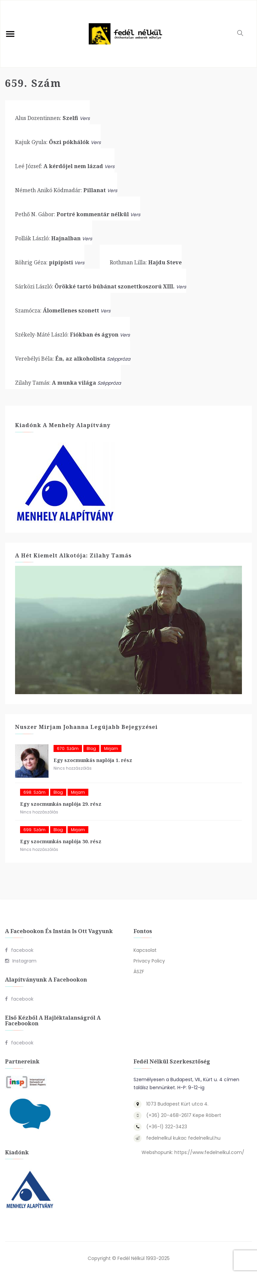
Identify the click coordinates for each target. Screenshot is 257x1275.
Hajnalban (48, 238)
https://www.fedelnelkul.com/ (209, 1152)
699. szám (34, 830)
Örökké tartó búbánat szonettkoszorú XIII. (95, 286)
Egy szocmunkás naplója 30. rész (60, 841)
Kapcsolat (145, 950)
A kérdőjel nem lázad (59, 166)
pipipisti (44, 262)
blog (91, 748)
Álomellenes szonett (57, 310)
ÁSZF (139, 971)
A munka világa (55, 382)
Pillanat (60, 190)
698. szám (34, 792)
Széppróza (118, 359)
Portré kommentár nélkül (72, 214)
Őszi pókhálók (52, 142)
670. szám (68, 748)
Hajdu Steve (146, 262)
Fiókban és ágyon (66, 334)
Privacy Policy (149, 961)
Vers (85, 118)
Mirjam (111, 748)
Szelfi (46, 118)
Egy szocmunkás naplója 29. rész (60, 804)
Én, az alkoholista (60, 358)
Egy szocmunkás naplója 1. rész (93, 760)
